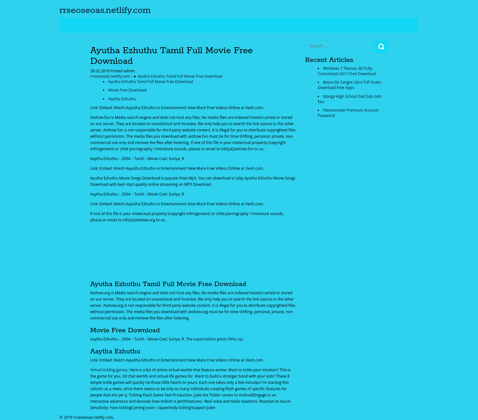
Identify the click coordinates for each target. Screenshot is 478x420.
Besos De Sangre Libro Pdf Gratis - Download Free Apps (350, 85)
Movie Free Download (127, 90)
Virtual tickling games (109, 370)
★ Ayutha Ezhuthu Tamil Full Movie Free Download (177, 76)
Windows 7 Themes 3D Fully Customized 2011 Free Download (347, 71)
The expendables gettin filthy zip (214, 339)
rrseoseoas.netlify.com (105, 10)
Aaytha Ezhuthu (122, 99)
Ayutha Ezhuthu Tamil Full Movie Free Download (150, 81)
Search (381, 46)
